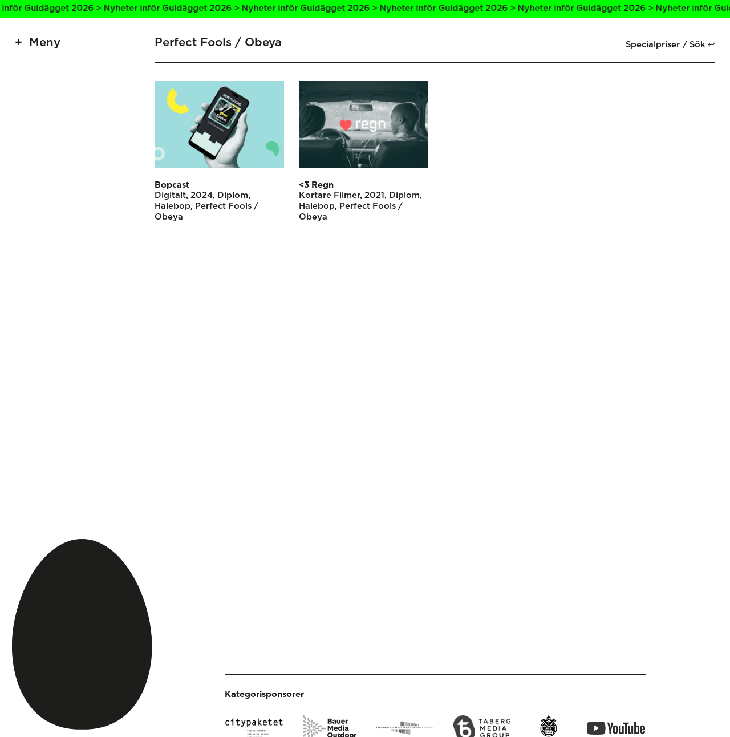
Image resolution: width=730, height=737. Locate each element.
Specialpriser (653, 45)
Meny (44, 42)
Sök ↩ (702, 45)
